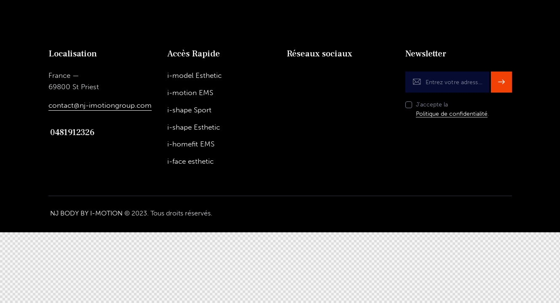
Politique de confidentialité (452, 114)
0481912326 (71, 132)
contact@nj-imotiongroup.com (100, 105)
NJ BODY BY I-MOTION (86, 214)
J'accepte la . (452, 109)
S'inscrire (501, 82)
